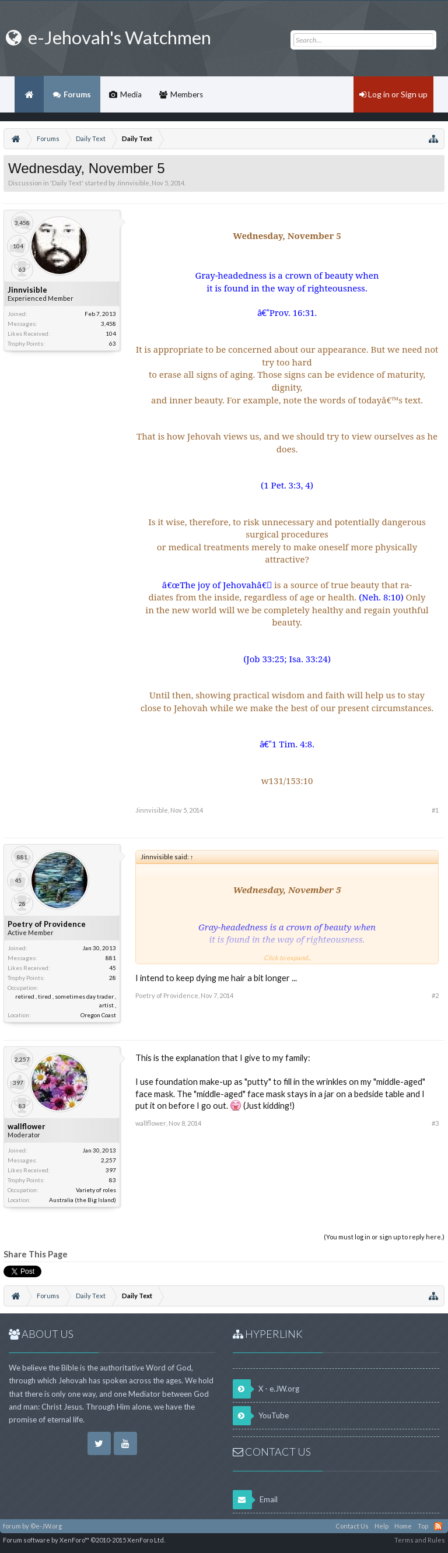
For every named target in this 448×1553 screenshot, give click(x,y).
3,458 (108, 323)
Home (29, 94)
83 (112, 1179)
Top (423, 1526)
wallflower (27, 1126)
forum (12, 1526)
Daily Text (67, 183)
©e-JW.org (46, 1526)
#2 (435, 995)
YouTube (261, 1415)
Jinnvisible (133, 183)
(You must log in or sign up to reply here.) (384, 1237)
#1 (435, 810)
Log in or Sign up (393, 94)
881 (111, 957)
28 (112, 977)
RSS (438, 1526)
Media (131, 94)
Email (255, 1499)
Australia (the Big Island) (82, 1199)
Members (186, 94)
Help (381, 1526)
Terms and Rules (419, 1540)
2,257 (108, 1160)
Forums (77, 94)
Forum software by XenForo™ (84, 1540)
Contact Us (352, 1526)
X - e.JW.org (266, 1389)
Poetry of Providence (47, 924)
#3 (435, 1123)
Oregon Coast (98, 1014)
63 (112, 343)
